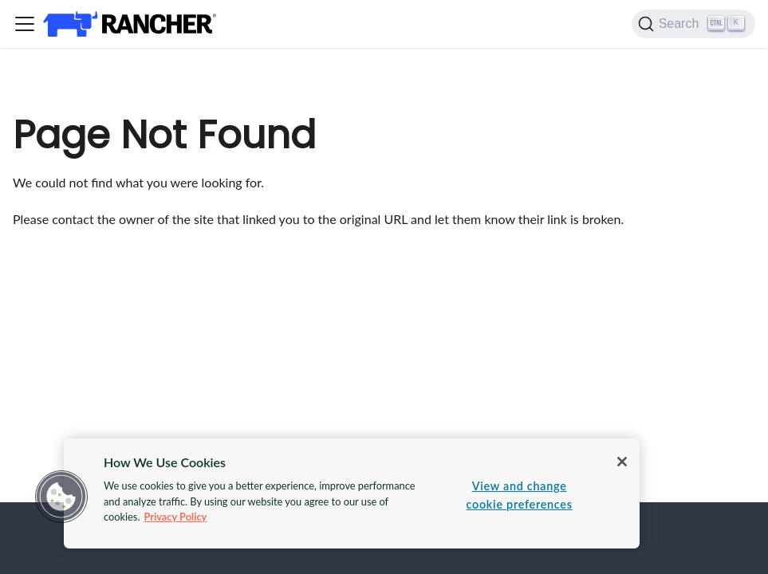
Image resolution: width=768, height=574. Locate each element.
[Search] (693, 24)
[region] (352, 493)
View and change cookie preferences (520, 495)
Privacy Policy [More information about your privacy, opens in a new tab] (175, 516)
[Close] (622, 461)
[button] (61, 496)
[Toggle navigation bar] (25, 24)
